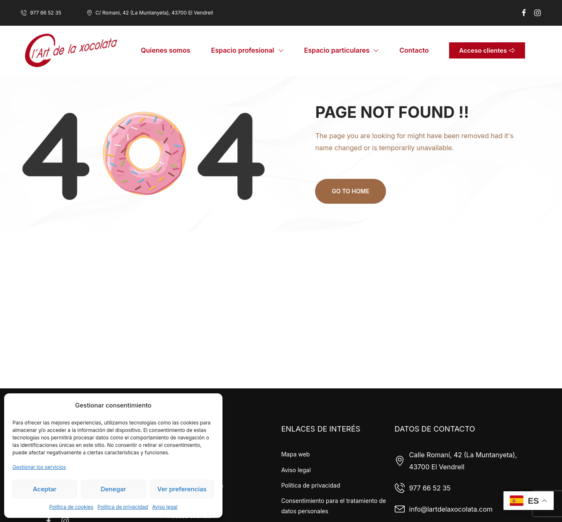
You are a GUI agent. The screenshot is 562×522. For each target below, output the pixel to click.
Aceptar (44, 489)
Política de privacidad (123, 507)
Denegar (113, 489)
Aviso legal (165, 507)
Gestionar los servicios (39, 467)
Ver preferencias (182, 489)
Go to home (350, 191)
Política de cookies (71, 507)
